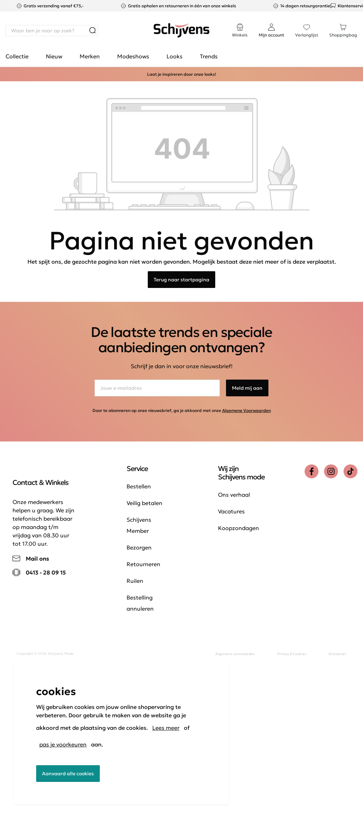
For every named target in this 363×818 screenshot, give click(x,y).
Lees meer (165, 727)
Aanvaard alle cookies (68, 773)
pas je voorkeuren (63, 744)
